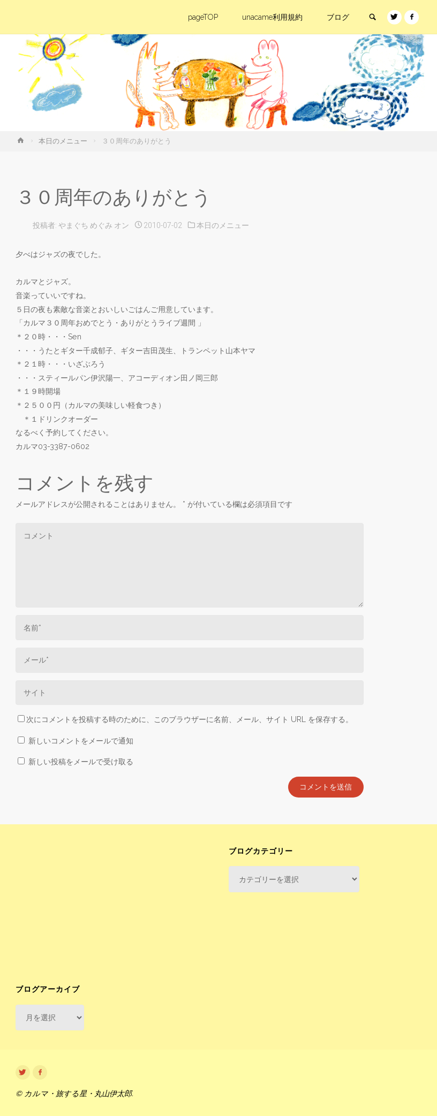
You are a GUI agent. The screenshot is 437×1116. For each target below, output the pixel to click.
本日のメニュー (63, 141)
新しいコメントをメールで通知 (80, 741)
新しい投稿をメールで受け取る (80, 761)
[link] (372, 17)
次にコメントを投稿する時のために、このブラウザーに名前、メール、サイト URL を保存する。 (185, 719)
